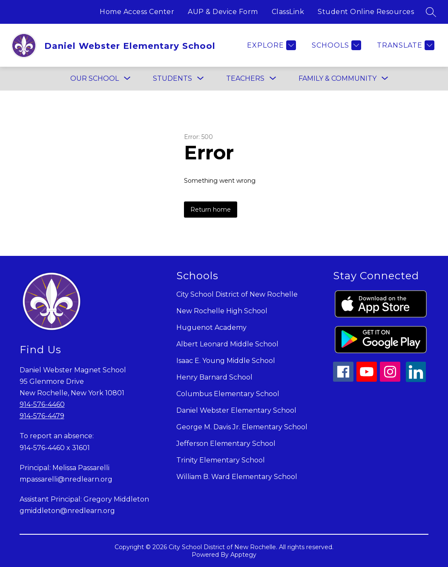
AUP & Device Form (223, 12)
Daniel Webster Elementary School (236, 410)
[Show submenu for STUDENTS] (172, 79)
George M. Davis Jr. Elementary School (241, 427)
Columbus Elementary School (227, 394)
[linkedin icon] (416, 380)
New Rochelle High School (221, 311)
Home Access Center (137, 12)
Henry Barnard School (214, 377)
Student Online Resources (366, 12)
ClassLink (288, 12)
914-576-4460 (42, 404)
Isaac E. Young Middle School (225, 361)
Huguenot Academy (211, 327)
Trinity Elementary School (220, 460)
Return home (210, 209)
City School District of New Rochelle (237, 294)
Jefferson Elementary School (226, 443)
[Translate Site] (404, 45)
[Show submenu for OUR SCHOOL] (94, 79)
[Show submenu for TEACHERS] (245, 79)
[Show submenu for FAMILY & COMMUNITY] (337, 79)
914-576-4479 (42, 416)
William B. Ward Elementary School (236, 477)
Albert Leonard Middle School (227, 344)
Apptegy (243, 554)
